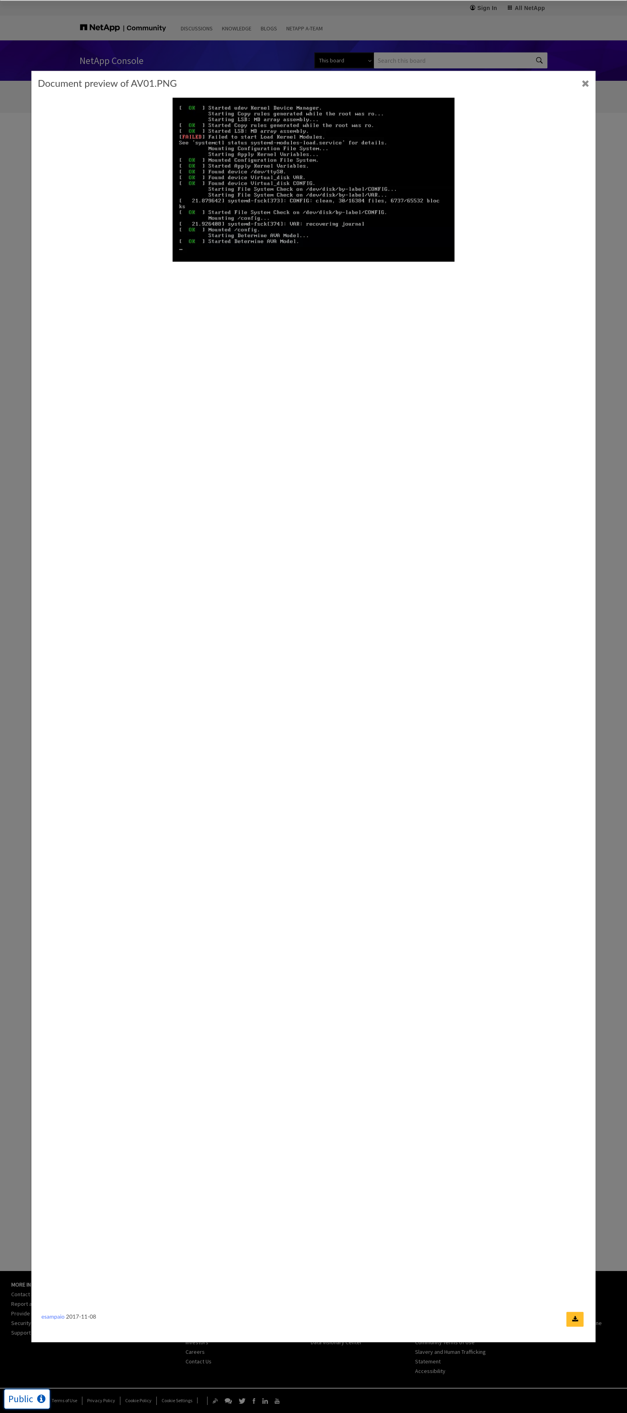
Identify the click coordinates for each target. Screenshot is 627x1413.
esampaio (52, 1316)
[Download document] (575, 1319)
